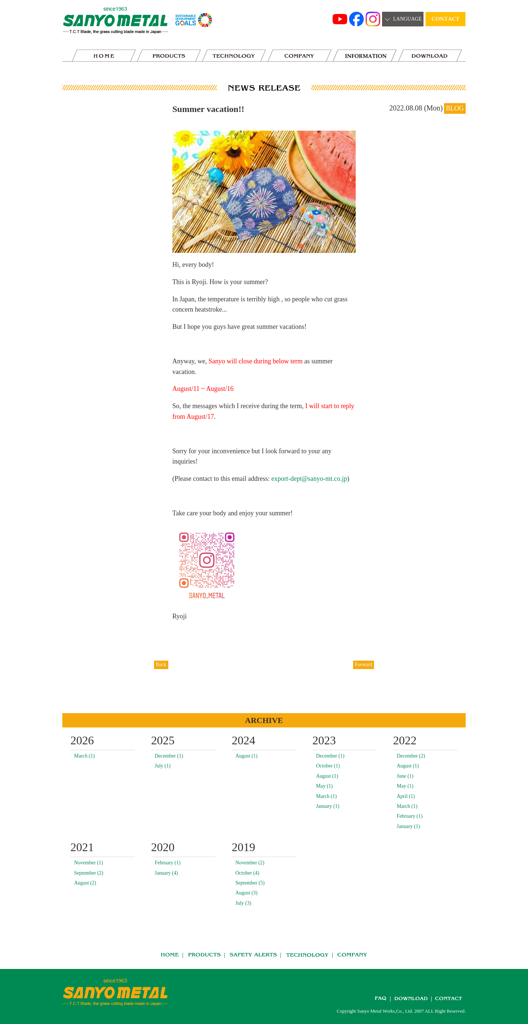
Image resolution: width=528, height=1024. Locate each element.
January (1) (327, 806)
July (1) (162, 766)
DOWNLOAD (430, 56)
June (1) (405, 776)
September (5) (250, 883)
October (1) (328, 766)
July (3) (243, 903)
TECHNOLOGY (234, 56)
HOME (104, 56)
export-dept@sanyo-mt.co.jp (309, 478)
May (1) (324, 786)
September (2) (88, 873)
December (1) (169, 756)
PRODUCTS (169, 56)
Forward (363, 664)
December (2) (411, 756)
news (365, 56)
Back (161, 664)
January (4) (166, 873)
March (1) (84, 756)
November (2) (249, 862)
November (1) (88, 862)
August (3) (246, 893)
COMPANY (299, 56)
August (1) (246, 756)
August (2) (85, 883)
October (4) (247, 873)
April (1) (406, 796)
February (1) (409, 816)
